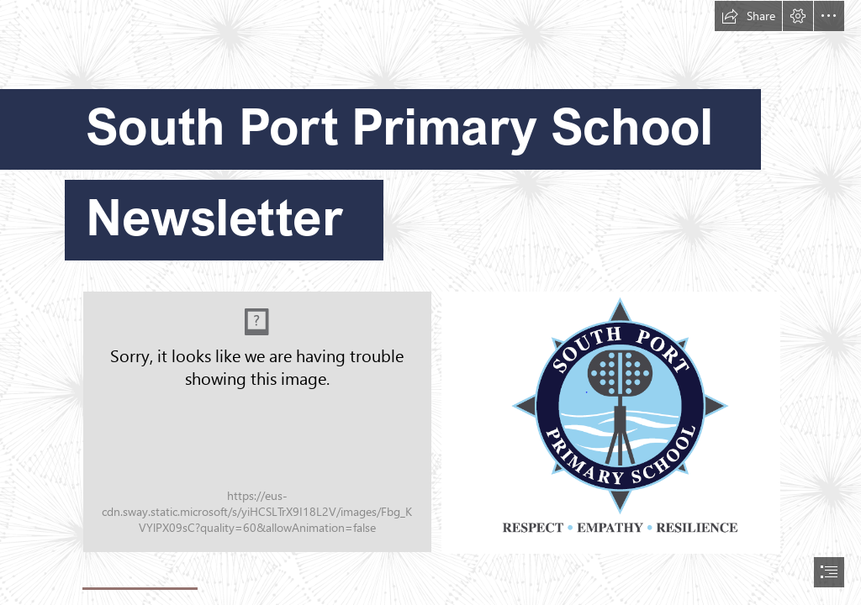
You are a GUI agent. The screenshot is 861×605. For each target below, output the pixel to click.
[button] (748, 16)
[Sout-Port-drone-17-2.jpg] (257, 422)
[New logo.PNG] (610, 422)
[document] (430, 302)
